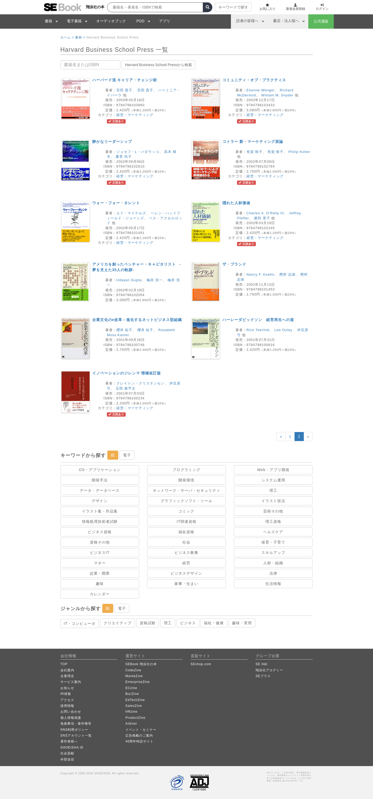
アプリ (164, 21)
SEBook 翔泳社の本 (141, 664)
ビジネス (188, 623)
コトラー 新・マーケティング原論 (252, 141)
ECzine (131, 688)
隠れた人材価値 (236, 203)
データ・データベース (100, 490)
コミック (186, 511)
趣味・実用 (242, 623)
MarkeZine (134, 676)
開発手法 (100, 480)
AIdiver (131, 723)
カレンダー (100, 594)
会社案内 (67, 670)
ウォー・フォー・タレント (116, 203)
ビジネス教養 (186, 552)
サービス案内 (70, 682)
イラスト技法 (273, 501)
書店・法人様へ (286, 21)
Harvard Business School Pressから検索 (158, 65)
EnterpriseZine (137, 682)
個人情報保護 (70, 718)
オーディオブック (111, 21)
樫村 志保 (287, 274)
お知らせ (67, 688)
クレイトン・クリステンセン (140, 383)
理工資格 (273, 521)
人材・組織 (273, 563)
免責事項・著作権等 (75, 723)
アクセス (67, 700)
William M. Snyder (277, 95)
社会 (186, 542)
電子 (127, 455)
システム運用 (273, 480)
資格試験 (148, 623)
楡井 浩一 (155, 280)
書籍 (48, 21)
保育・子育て (273, 542)
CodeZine (133, 670)
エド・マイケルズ (131, 213)
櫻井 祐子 (124, 330)
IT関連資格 (186, 521)
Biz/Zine (132, 694)
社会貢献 (67, 753)
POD (140, 21)
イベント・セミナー (140, 730)
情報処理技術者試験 (100, 521)
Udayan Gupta (129, 280)
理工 (273, 490)
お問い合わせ (70, 711)
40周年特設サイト (139, 741)
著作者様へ (69, 741)
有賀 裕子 (255, 152)
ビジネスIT (99, 552)
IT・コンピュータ (79, 623)
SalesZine (133, 706)
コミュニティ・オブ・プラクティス (254, 80)
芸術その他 (273, 511)
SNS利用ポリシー (74, 730)
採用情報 (67, 706)
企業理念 (67, 676)
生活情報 (273, 584)
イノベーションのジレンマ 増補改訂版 (126, 373)
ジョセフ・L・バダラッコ (137, 152)
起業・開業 (100, 573)
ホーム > (67, 37)
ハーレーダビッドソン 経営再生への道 (258, 320)
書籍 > (80, 37)
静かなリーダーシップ (112, 141)
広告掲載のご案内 (139, 735)
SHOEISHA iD (72, 747)
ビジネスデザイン (186, 573)
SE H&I (261, 664)
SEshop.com (201, 664)
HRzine (131, 711)
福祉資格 (186, 532)
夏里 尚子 (124, 157)
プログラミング (186, 470)
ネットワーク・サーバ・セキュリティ (186, 490)
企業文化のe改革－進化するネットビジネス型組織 (137, 320)
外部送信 (67, 759)
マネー (100, 563)
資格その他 (100, 542)
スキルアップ (273, 552)
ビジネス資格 (100, 532)
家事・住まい (186, 584)
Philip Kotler (299, 152)
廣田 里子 (262, 218)
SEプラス (263, 676)
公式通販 (321, 21)
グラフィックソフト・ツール (186, 501)
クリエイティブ (117, 623)
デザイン (100, 501)
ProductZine (135, 718)
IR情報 (65, 694)
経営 (186, 563)
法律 (273, 573)
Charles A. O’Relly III (265, 213)
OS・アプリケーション (100, 470)
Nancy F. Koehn (261, 274)
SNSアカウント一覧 (76, 735)
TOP (64, 664)
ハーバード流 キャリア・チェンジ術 (124, 80)
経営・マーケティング (134, 115)
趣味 (100, 584)
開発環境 (186, 480)
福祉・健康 (214, 623)
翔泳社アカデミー (269, 670)
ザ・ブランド (234, 264)
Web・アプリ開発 (273, 470)
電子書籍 (74, 21)
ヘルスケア (273, 532)
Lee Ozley (283, 330)
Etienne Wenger (261, 90)
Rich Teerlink (258, 330)
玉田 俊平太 (125, 388)
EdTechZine (135, 700)
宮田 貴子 (124, 90)
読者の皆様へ (247, 21)
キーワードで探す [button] (233, 7)
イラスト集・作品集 (100, 511)
